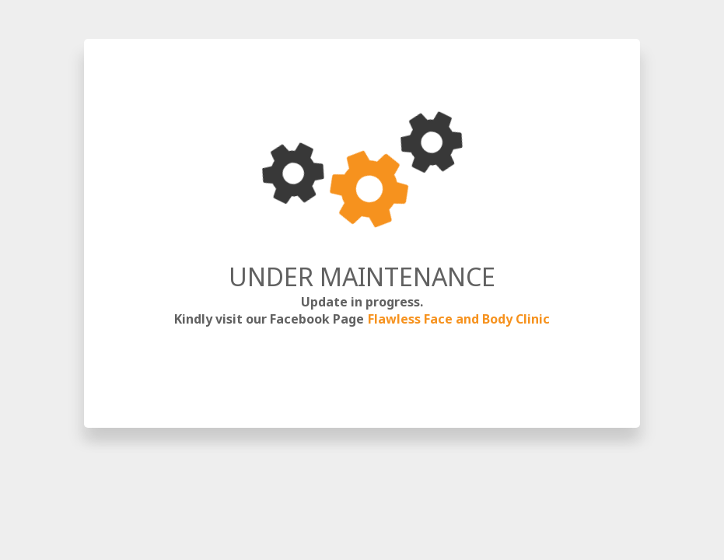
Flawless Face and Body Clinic (459, 318)
